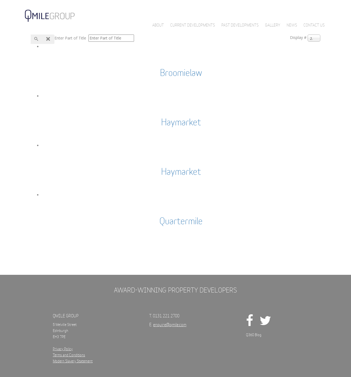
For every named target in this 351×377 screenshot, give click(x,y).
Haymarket (181, 122)
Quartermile (181, 221)
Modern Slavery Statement (73, 361)
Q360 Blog (253, 335)
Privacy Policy (63, 349)
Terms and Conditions (69, 355)
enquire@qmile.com (169, 325)
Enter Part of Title (70, 38)
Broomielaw (181, 73)
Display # (298, 37)
